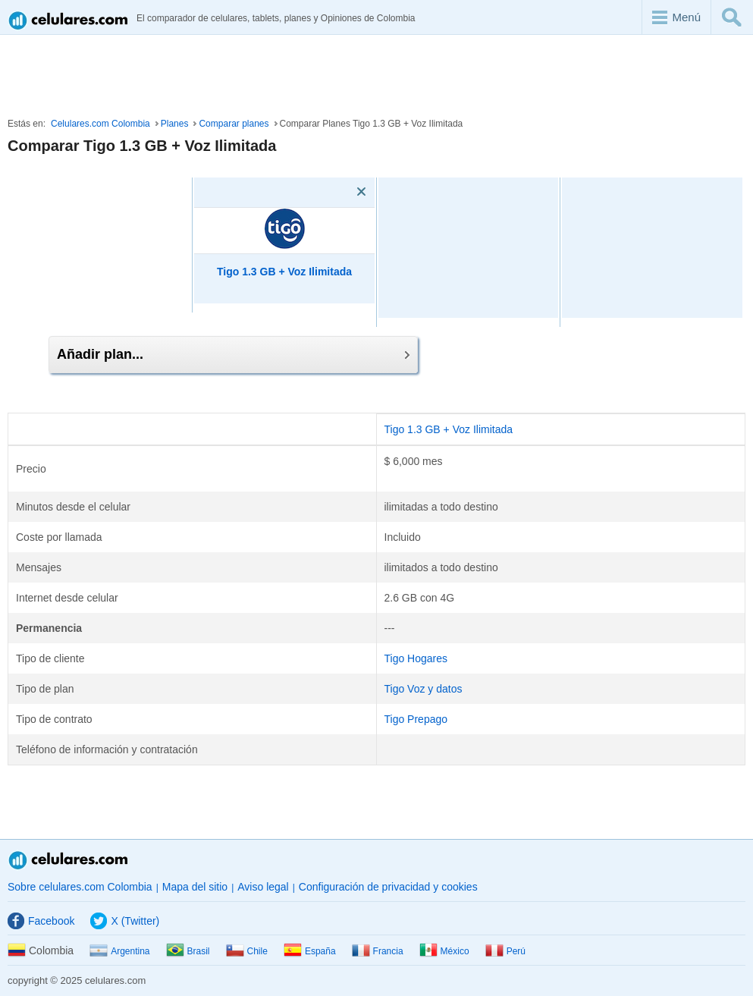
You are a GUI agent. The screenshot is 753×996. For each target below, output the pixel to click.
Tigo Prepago (416, 719)
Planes (175, 123)
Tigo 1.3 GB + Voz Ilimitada (448, 429)
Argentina (119, 951)
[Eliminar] (339, 192)
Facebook (41, 921)
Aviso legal (262, 887)
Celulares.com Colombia (100, 123)
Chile (247, 951)
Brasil (188, 951)
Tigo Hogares (416, 658)
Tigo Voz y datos (423, 689)
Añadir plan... (233, 354)
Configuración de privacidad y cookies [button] (388, 887)
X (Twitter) (124, 921)
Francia (377, 951)
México (444, 951)
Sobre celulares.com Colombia (80, 887)
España (310, 951)
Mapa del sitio (194, 887)
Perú (505, 951)
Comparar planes (233, 123)
